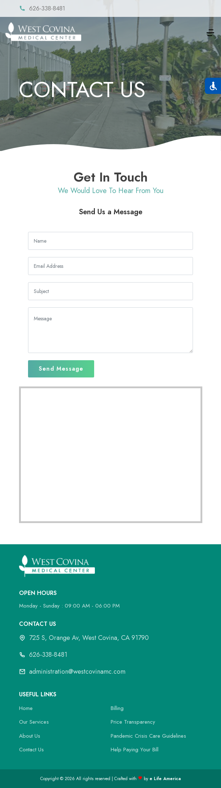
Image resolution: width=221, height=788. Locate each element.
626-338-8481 (48, 654)
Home (26, 708)
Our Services (34, 722)
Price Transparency (133, 722)
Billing (117, 708)
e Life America (165, 778)
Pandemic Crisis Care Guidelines (148, 736)
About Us (29, 736)
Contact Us (31, 749)
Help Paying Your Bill (134, 749)
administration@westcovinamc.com (77, 671)
